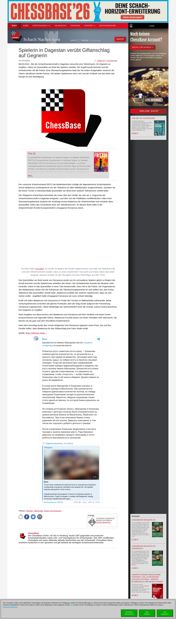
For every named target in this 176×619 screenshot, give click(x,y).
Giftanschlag (38, 511)
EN (93, 40)
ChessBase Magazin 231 (144, 520)
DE (91, 40)
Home (26, 26)
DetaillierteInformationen (129, 613)
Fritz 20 (31, 153)
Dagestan (29, 511)
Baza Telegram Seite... (36, 333)
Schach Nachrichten (42, 39)
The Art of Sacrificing (143, 118)
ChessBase (33, 533)
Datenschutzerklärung (10, 607)
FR (99, 40)
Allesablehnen (147, 613)
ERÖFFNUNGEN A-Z (42, 26)
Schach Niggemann (103, 522)
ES (96, 40)
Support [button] (89, 26)
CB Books (75, 26)
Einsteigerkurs (107, 26)
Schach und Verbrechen (53, 511)
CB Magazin (60, 26)
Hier (72, 605)
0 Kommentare (111, 61)
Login (151, 26)
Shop (14, 26)
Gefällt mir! (101, 61)
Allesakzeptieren (165, 613)
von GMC (39, 268)
